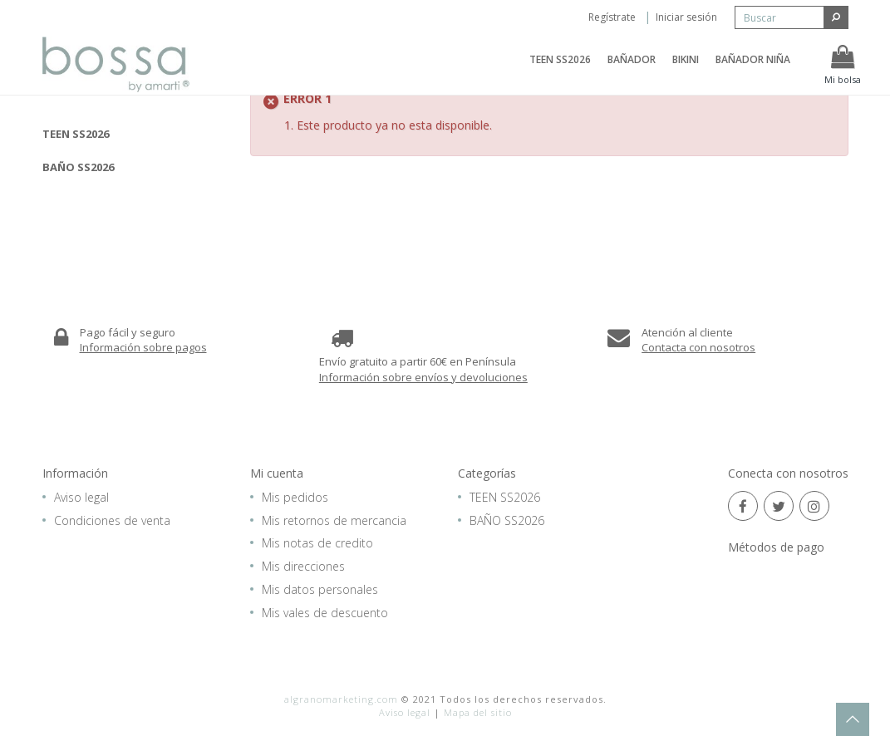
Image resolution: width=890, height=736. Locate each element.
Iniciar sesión (686, 17)
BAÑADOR (631, 68)
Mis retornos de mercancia (334, 520)
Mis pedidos (295, 497)
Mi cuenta (276, 473)
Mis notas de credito (317, 543)
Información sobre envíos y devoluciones (423, 377)
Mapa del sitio (478, 712)
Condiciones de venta (112, 520)
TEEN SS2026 (560, 68)
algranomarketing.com (341, 699)
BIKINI (685, 68)
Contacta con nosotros (698, 347)
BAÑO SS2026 (78, 166)
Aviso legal (81, 497)
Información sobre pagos (143, 347)
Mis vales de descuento (325, 613)
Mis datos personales (320, 589)
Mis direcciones (303, 566)
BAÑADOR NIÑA (752, 68)
